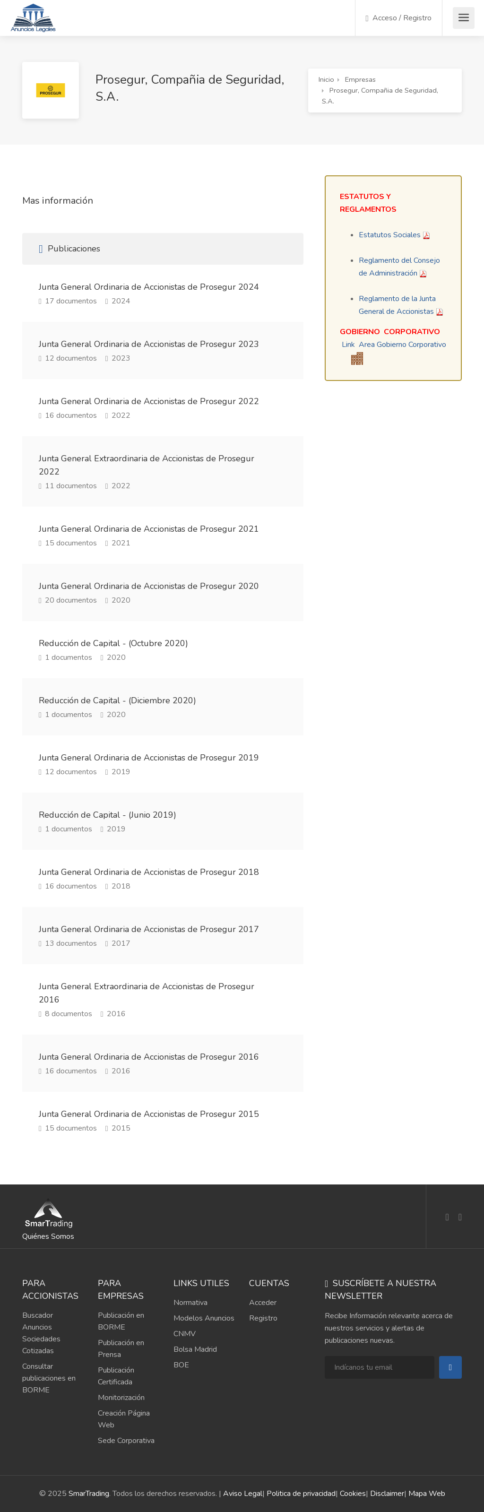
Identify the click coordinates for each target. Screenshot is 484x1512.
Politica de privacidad (301, 1493)
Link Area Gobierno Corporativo (394, 344)
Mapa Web (426, 1493)
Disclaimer (387, 1493)
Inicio (326, 79)
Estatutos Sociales (390, 235)
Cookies (353, 1493)
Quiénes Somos (48, 1236)
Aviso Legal (242, 1493)
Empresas (360, 79)
